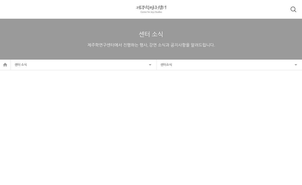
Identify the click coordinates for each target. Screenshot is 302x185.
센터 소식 (21, 65)
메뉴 (8, 9)
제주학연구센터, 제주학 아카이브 (151, 9)
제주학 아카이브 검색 (293, 9)
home (5, 64)
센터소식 (166, 65)
